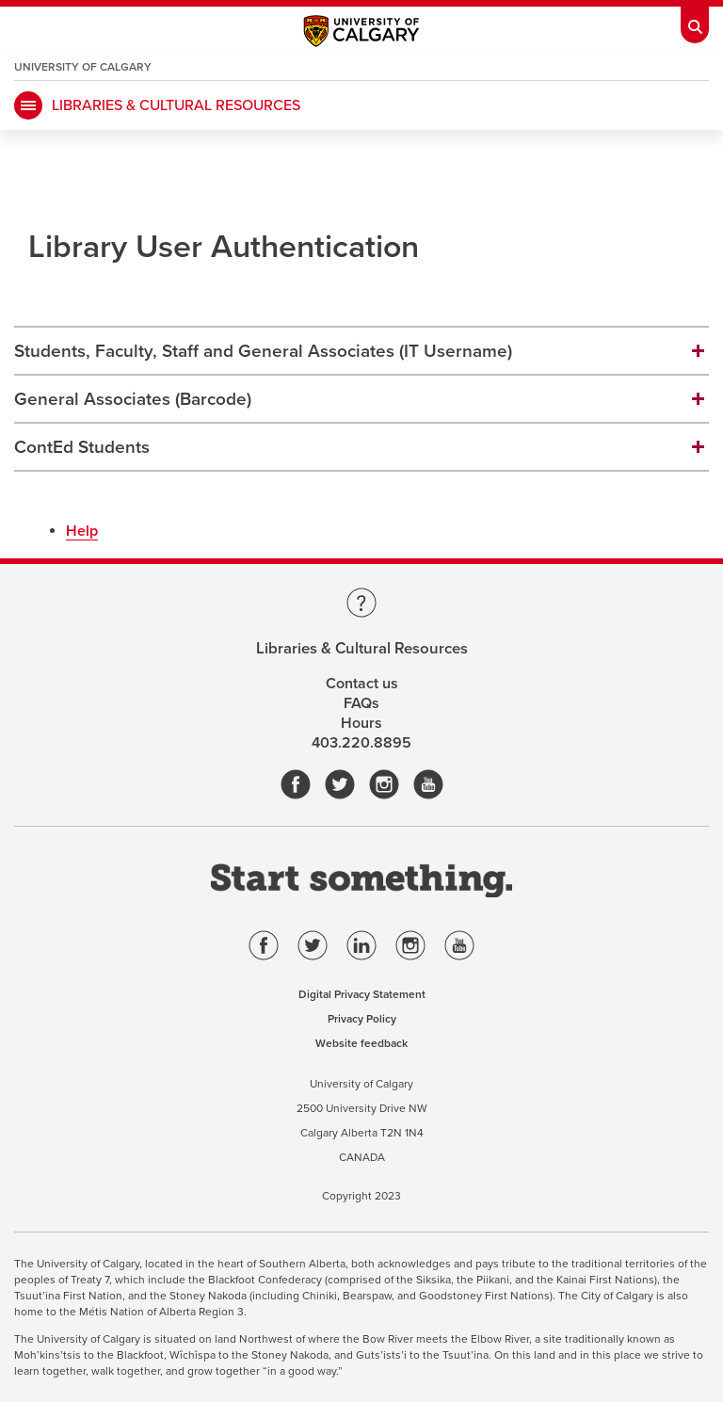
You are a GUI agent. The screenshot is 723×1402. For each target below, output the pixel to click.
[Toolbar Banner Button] (695, 21)
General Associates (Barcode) (132, 399)
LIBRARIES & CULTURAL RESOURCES (176, 105)
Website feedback (361, 1043)
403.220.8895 (361, 742)
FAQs (361, 703)
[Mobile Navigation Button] (28, 105)
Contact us (362, 683)
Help (82, 531)
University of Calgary (83, 66)
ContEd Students (82, 447)
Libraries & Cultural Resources (362, 649)
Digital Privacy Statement (362, 994)
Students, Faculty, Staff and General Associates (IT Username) (263, 351)
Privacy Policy (362, 1018)
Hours (361, 723)
